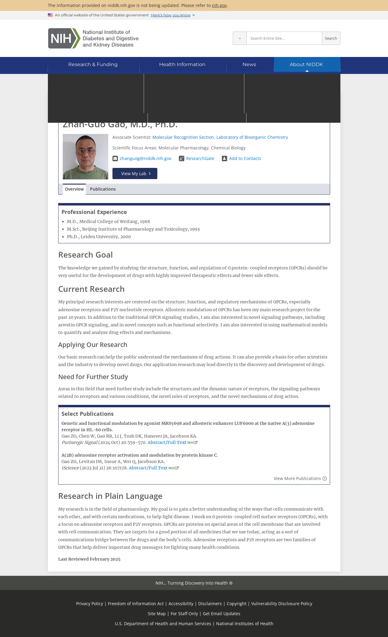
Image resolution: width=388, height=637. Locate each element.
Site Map (157, 613)
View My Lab (133, 173)
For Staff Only (184, 613)
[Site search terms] (284, 38)
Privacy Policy (89, 603)
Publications (103, 189)
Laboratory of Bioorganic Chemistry (252, 137)
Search (331, 38)
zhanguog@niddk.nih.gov (145, 158)
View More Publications (297, 478)
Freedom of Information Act (136, 603)
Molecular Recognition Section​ (183, 137)
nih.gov (219, 5)
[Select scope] (239, 38)
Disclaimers (210, 603)
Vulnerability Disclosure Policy (281, 603)
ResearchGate (200, 158)
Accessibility (181, 603)
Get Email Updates (221, 613)
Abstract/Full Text (167, 442)
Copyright (236, 603)
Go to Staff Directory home (91, 102)
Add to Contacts (245, 158)
